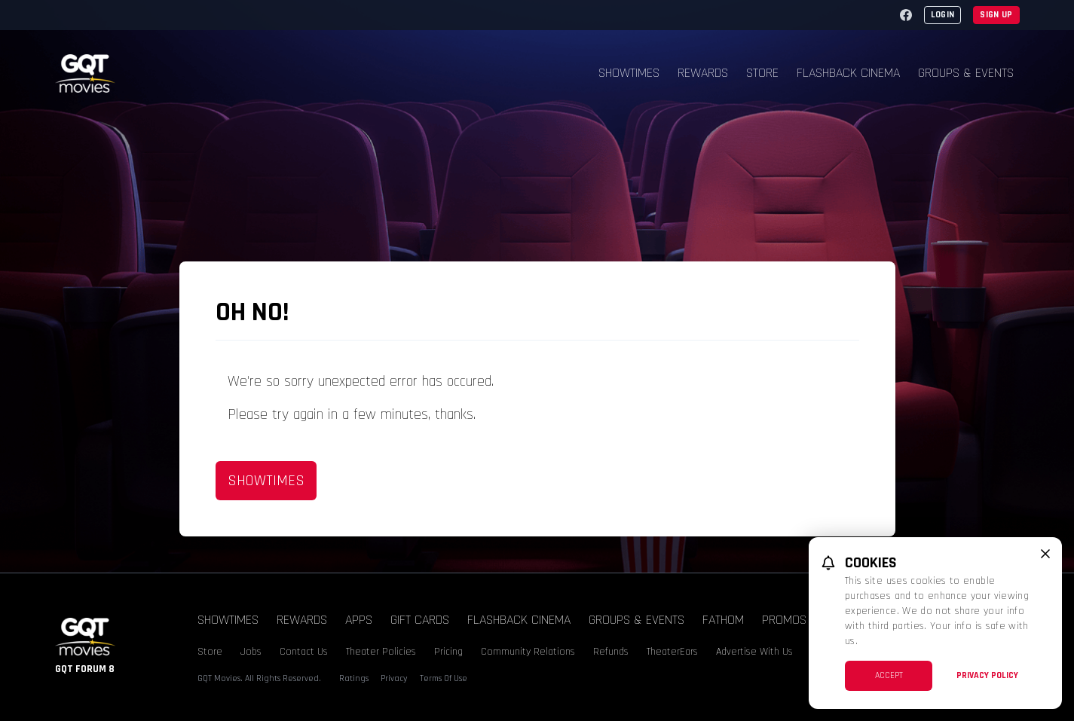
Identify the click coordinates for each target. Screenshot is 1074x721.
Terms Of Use (443, 678)
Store (762, 72)
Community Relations (528, 651)
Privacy (394, 678)
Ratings (354, 678)
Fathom (723, 619)
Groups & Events (966, 72)
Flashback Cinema (848, 72)
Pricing (448, 651)
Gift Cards (419, 619)
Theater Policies (381, 651)
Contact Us (304, 651)
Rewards (703, 72)
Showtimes (628, 72)
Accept (889, 675)
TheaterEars (672, 651)
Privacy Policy (987, 675)
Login (943, 14)
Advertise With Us (754, 651)
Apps (358, 619)
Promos (784, 619)
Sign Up (996, 14)
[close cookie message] (1045, 553)
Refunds (611, 651)
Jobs (251, 651)
